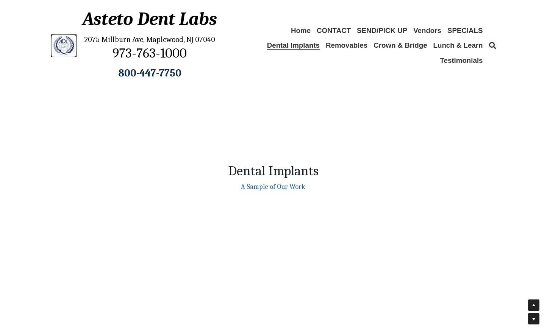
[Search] (492, 46)
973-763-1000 (150, 53)
